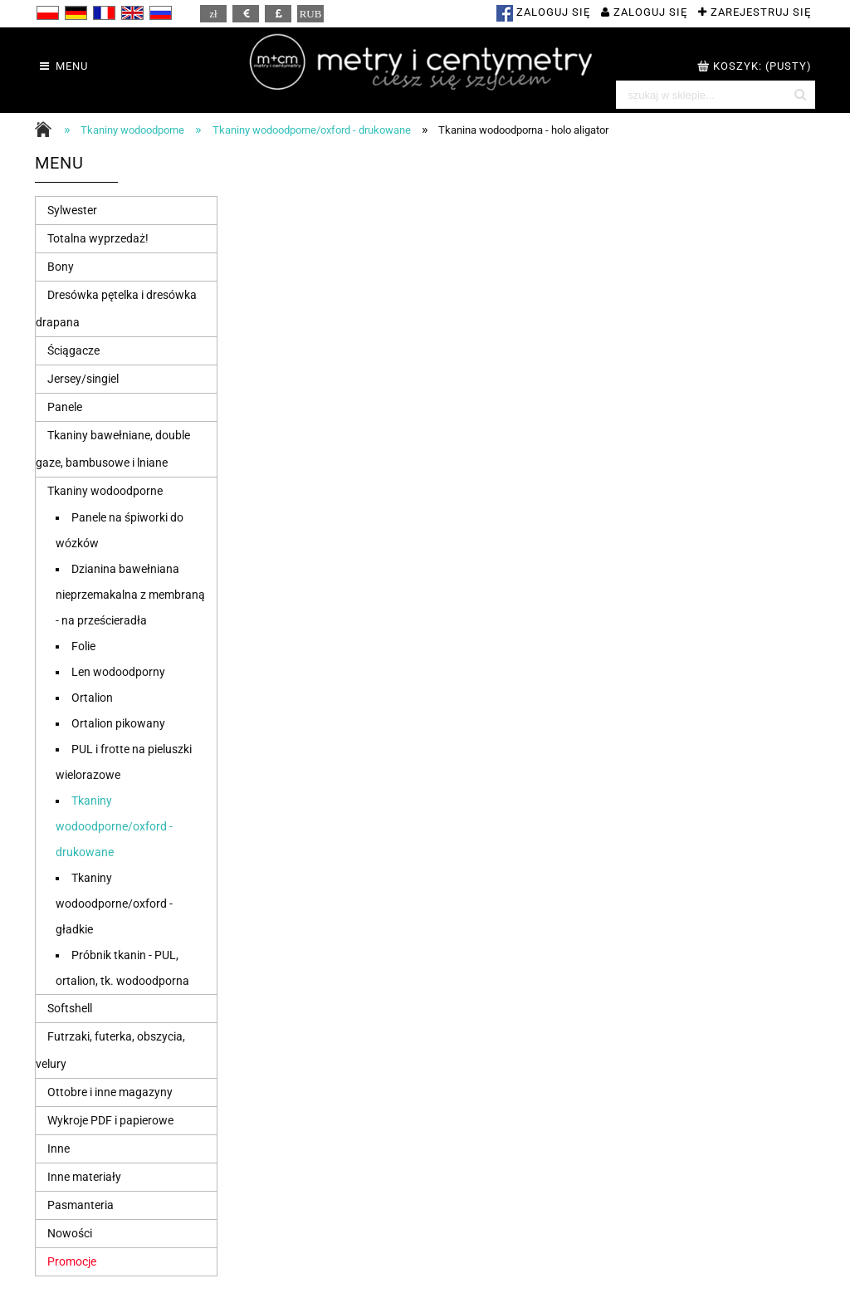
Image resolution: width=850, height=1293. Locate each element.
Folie (83, 646)
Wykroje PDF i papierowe (110, 1120)
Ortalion (92, 697)
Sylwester (72, 210)
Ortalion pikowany (118, 723)
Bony (60, 266)
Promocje (71, 1261)
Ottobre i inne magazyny (110, 1092)
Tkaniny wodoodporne (105, 490)
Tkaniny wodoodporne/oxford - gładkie (114, 903)
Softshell (69, 1008)
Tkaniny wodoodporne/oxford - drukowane (114, 826)
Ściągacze (73, 350)
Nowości (69, 1233)
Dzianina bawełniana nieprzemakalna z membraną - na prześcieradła (130, 594)
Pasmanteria (80, 1205)
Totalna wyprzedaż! (98, 238)
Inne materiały (84, 1176)
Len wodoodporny (118, 671)
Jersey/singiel (83, 378)
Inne (58, 1148)
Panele (64, 407)
